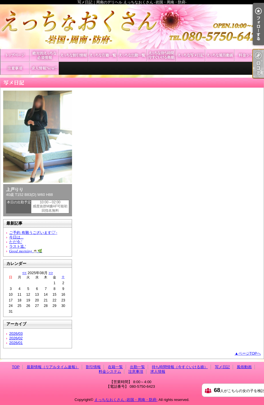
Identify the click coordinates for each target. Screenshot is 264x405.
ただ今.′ (15, 242)
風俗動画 (219, 55)
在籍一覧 (102, 55)
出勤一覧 (132, 55)
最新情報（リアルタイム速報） (44, 55)
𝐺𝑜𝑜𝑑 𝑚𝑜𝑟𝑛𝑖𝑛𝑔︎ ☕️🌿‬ (25, 251)
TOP (15, 55)
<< (24, 273)
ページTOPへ (249, 353)
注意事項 (15, 68)
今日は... (16, 237)
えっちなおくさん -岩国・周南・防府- (126, 400)
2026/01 (16, 343)
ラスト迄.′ (17, 246)
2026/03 (16, 333)
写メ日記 (190, 55)
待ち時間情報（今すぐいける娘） (161, 55)
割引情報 (73, 55)
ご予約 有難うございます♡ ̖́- (33, 232)
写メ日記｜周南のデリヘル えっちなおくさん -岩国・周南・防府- (132, 26)
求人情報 (44, 68)
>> (50, 273)
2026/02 (16, 338)
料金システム (249, 55)
